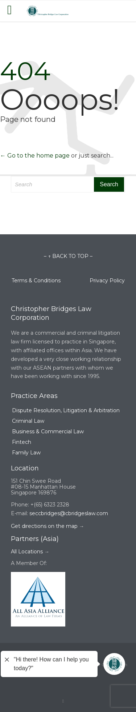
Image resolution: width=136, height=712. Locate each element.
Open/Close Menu (13, 10)
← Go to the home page (35, 155)
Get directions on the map (44, 526)
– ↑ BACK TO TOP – (68, 256)
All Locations (27, 551)
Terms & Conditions (51, 280)
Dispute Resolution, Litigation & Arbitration (66, 410)
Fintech (21, 442)
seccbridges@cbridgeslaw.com (68, 513)
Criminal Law (28, 421)
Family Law (26, 452)
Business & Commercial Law (48, 431)
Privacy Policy (107, 280)
